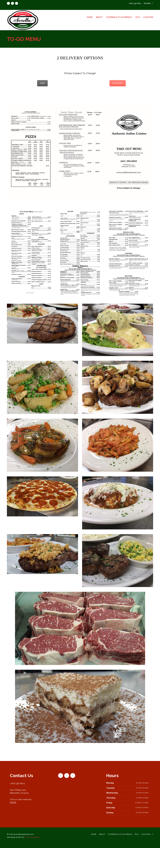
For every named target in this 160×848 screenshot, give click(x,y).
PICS (138, 17)
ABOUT (99, 17)
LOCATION (149, 17)
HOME (90, 17)
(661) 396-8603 (136, 3)
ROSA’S (12, 807)
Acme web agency (33, 842)
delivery (148, 3)
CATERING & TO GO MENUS (120, 17)
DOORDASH (118, 83)
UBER (42, 83)
